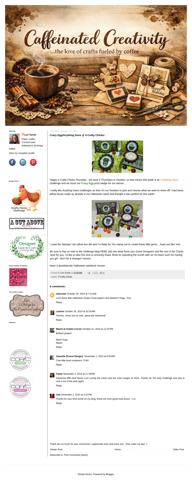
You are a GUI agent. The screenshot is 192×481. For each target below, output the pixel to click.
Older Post (178, 449)
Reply (59, 302)
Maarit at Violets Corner (69, 329)
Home (118, 449)
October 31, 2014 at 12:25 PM (98, 329)
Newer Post (56, 449)
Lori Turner (30, 135)
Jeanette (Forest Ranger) (70, 356)
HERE (103, 251)
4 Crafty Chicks (66, 179)
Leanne (60, 311)
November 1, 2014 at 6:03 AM (99, 356)
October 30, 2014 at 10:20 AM (80, 311)
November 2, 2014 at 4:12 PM (76, 394)
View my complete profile (22, 153)
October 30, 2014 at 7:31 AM (81, 294)
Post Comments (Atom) (76, 455)
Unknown (61, 294)
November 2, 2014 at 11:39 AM (79, 374)
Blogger (110, 474)
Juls (58, 394)
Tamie (59, 374)
